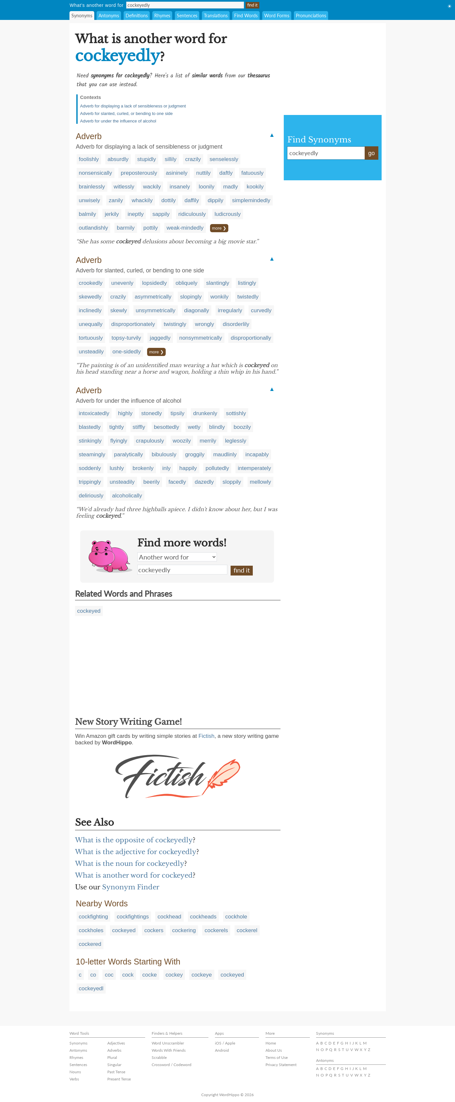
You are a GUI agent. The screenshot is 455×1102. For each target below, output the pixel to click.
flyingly (118, 441)
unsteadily (91, 351)
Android (222, 1050)
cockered (90, 944)
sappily (161, 214)
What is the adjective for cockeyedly (135, 852)
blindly (217, 427)
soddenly (90, 468)
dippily (215, 200)
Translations (216, 15)
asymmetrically (153, 297)
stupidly (146, 159)
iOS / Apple (225, 1043)
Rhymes (162, 15)
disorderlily (236, 324)
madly (230, 187)
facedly (177, 482)
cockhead (169, 917)
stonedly (151, 413)
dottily (168, 200)
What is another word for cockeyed (134, 875)
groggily (195, 454)
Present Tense (119, 1079)
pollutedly (217, 468)
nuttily (203, 173)
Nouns (75, 1071)
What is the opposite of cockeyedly (134, 840)
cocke (149, 975)
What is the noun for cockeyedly (129, 863)
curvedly (261, 310)
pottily (151, 228)
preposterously (139, 173)
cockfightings (133, 917)
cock (128, 975)
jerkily (112, 214)
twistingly (175, 324)
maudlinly (225, 454)
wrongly (204, 324)
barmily (126, 228)
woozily (182, 441)
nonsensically (95, 173)
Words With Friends (169, 1050)
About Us (273, 1050)
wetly (194, 427)
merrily (208, 441)
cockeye (201, 975)
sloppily (231, 482)
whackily (142, 200)
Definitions (137, 15)
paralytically (128, 454)
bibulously (164, 454)
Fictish (206, 736)
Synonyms (81, 15)
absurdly (118, 159)
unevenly (122, 283)
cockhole (236, 917)
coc (109, 975)
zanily (116, 200)
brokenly (143, 468)
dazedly (204, 482)
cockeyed (89, 611)
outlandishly (93, 228)
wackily (152, 187)
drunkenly (205, 413)
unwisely (89, 200)
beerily (152, 482)
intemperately (254, 468)
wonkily (219, 297)
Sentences (187, 15)
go (371, 153)
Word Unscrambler (168, 1043)
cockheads (203, 917)
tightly (116, 427)
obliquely (186, 283)
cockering (184, 930)
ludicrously (228, 214)
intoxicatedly (94, 413)
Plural (112, 1057)
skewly (118, 310)
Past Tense (116, 1071)
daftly (226, 173)
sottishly (236, 413)
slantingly (217, 283)
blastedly (90, 427)
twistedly (248, 297)
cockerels (216, 930)
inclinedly (90, 310)
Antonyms (109, 15)
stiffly (139, 427)
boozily (242, 427)
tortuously (91, 338)
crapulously (150, 441)
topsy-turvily (126, 338)
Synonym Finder (130, 887)
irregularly (230, 310)
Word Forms (276, 15)
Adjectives (116, 1043)
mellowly (260, 482)
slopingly (191, 297)
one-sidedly (127, 351)
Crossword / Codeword (171, 1064)
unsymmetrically (155, 310)
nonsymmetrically (200, 338)
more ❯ (219, 228)
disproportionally (251, 338)
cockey (174, 975)
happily (188, 468)
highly (125, 413)
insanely (180, 187)
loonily (206, 187)
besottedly (166, 427)
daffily (192, 200)
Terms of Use (276, 1057)
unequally (91, 324)
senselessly (224, 159)
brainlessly (92, 187)
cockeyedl (91, 988)
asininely (177, 173)
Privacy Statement (280, 1064)
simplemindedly (251, 200)
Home (270, 1043)
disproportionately (133, 324)
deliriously (91, 496)
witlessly (124, 187)
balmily (87, 214)
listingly (247, 283)
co (93, 975)
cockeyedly (182, 570)
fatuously (252, 173)
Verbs (74, 1079)
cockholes (91, 930)
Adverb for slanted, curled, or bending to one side (126, 113)
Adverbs (114, 1050)
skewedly (90, 297)
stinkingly (90, 441)
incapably (257, 454)
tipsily (178, 413)
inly (166, 468)
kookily (255, 187)
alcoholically (127, 496)
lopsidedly (154, 283)
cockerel (247, 930)
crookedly (91, 283)
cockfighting (93, 917)
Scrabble (159, 1057)
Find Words (246, 15)
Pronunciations (311, 15)
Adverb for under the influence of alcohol (118, 121)
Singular (114, 1064)
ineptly (136, 214)
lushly (117, 468)
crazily (193, 159)
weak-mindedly (185, 228)
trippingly (90, 482)
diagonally (196, 310)
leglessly (235, 441)
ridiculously (192, 214)
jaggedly (160, 338)
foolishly (89, 159)
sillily (170, 159)
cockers (153, 930)
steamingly (92, 454)
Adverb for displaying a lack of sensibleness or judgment (133, 106)
